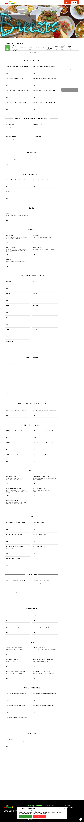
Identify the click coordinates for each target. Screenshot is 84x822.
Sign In (68, 2)
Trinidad (30, 820)
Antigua (30, 783)
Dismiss (39, 816)
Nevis (29, 806)
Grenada (30, 797)
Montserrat (31, 804)
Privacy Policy (67, 778)
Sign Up (74, 2)
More (76, 20)
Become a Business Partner (52, 780)
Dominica (30, 792)
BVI (29, 785)
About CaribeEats (68, 782)
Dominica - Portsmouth (34, 794)
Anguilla (30, 781)
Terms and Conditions (69, 780)
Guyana (30, 799)
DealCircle (30, 790)
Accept (25, 816)
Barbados (30, 788)
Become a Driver (50, 778)
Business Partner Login (51, 782)
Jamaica (30, 801)
